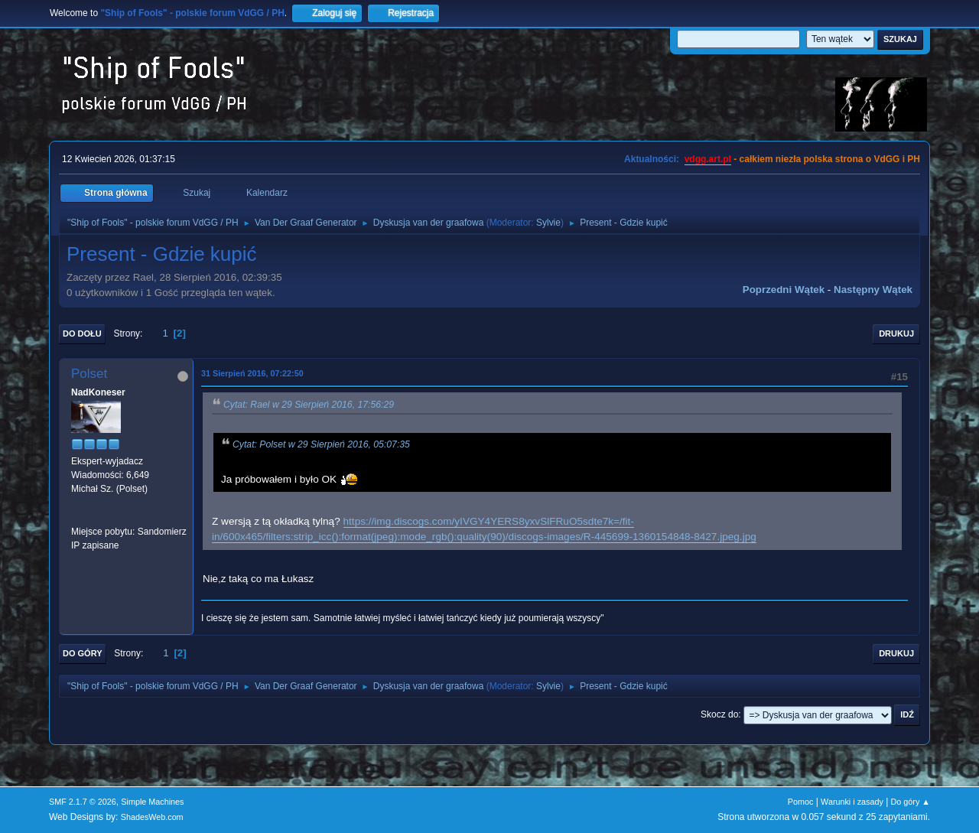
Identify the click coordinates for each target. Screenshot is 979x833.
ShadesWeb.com (152, 817)
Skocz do (719, 714)
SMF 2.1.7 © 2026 (82, 801)
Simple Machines (152, 801)
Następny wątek (873, 289)
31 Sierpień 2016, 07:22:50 (252, 373)
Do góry (82, 653)
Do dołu (82, 333)
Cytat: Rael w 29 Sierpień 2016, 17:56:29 (308, 404)
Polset (89, 373)
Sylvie (548, 222)
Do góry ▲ (910, 801)
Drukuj (896, 333)
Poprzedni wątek (784, 289)
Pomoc (801, 801)
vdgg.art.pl (708, 159)
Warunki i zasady (852, 801)
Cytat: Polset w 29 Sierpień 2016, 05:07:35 (321, 444)
